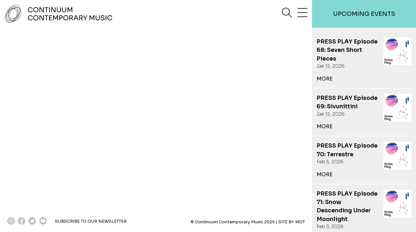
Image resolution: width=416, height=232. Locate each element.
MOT (300, 222)
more (325, 78)
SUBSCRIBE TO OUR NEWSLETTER (91, 221)
